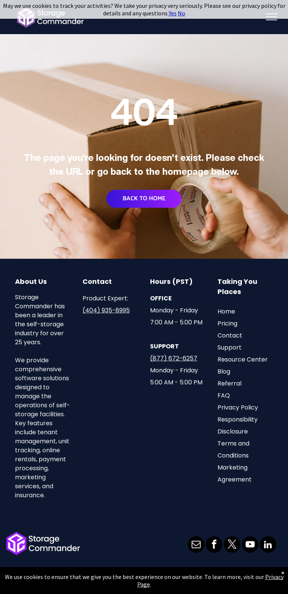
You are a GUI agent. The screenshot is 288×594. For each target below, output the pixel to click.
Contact (230, 335)
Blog (224, 371)
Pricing (227, 323)
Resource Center (243, 359)
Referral (230, 383)
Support (230, 347)
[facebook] (214, 545)
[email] (196, 545)
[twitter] (232, 545)
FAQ (224, 395)
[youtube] (250, 545)
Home (226, 311)
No (181, 13)
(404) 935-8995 (106, 310)
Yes (173, 13)
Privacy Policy (238, 407)
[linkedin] (268, 545)
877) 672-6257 (175, 358)
